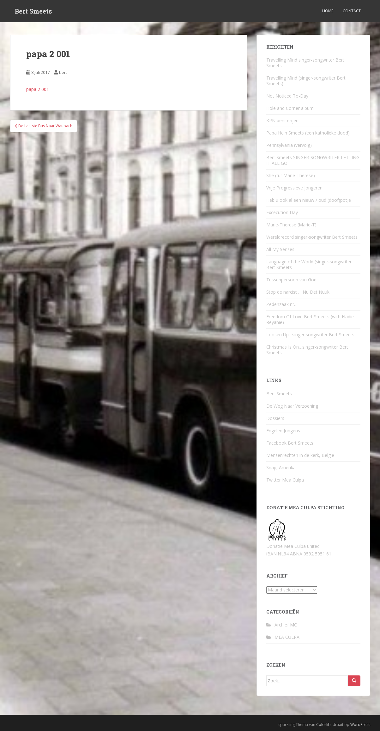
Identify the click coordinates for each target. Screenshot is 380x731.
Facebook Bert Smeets (289, 443)
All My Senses (280, 249)
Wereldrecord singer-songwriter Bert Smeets (312, 237)
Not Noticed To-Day (287, 96)
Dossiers (275, 418)
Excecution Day (282, 212)
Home (327, 11)
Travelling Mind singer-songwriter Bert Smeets (305, 63)
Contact (352, 11)
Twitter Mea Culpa (285, 480)
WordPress (360, 724)
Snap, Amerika (281, 467)
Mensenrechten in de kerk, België (300, 455)
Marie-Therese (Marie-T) (291, 225)
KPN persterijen (282, 120)
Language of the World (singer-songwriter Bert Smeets (309, 264)
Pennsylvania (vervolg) (289, 145)
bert (63, 72)
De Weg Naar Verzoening (292, 406)
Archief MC (285, 625)
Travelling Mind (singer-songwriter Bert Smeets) (306, 81)
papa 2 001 (37, 89)
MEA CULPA (286, 637)
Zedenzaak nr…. (282, 304)
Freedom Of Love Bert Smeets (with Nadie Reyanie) (310, 319)
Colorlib (323, 724)
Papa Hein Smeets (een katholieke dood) (308, 133)
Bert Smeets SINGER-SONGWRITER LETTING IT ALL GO (312, 160)
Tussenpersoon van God (291, 280)
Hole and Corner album (290, 108)
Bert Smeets (33, 11)
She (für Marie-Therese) (290, 175)
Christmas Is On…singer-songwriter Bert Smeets (307, 350)
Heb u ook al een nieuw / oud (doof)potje (308, 200)
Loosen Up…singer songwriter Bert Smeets (310, 335)
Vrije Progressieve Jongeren (294, 188)
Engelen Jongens (283, 431)
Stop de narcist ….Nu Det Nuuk (297, 292)
